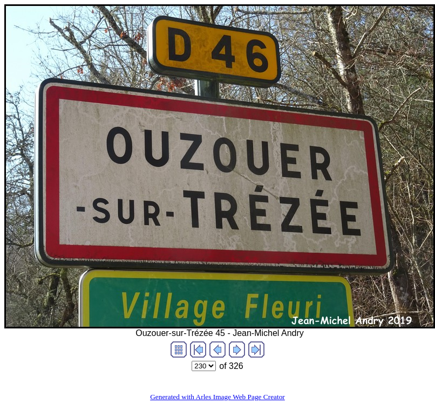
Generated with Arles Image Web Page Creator (217, 397)
